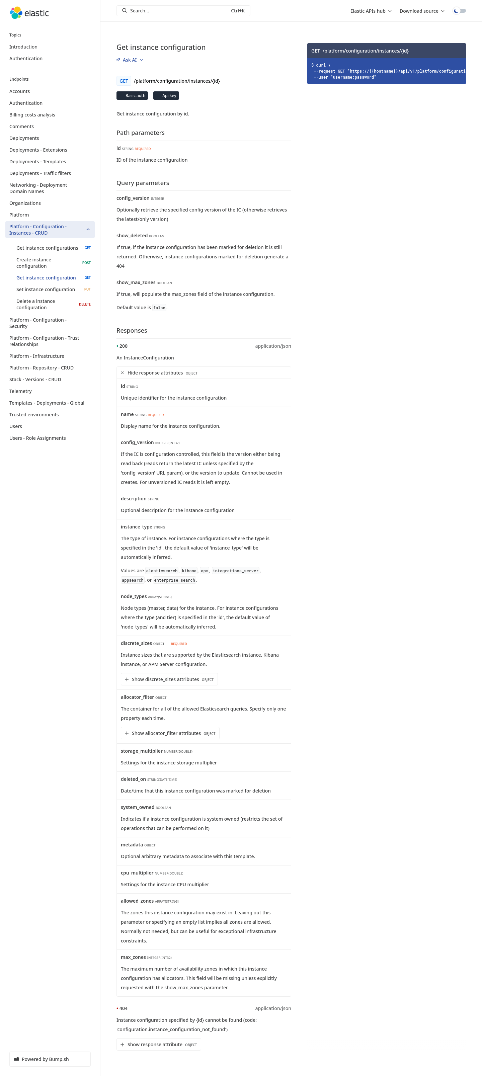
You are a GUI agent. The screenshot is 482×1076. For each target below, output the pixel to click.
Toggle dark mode (459, 11)
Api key (168, 95)
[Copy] (458, 50)
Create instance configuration (53, 262)
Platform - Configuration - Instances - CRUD (50, 229)
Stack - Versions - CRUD (50, 379)
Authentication (26, 58)
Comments (50, 126)
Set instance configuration (53, 289)
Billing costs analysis (50, 114)
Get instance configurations (53, 248)
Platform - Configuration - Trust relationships (50, 341)
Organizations (50, 203)
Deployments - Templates (50, 161)
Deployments (50, 138)
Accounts (50, 91)
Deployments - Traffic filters (50, 173)
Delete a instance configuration (53, 304)
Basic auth (135, 95)
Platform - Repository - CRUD (50, 367)
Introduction (23, 47)
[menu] (371, 10)
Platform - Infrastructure (50, 356)
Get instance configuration (53, 277)
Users (50, 426)
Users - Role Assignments (50, 438)
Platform (50, 215)
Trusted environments (50, 414)
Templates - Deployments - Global (50, 403)
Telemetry (50, 391)
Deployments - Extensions (50, 150)
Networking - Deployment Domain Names (50, 188)
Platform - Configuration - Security (50, 323)
